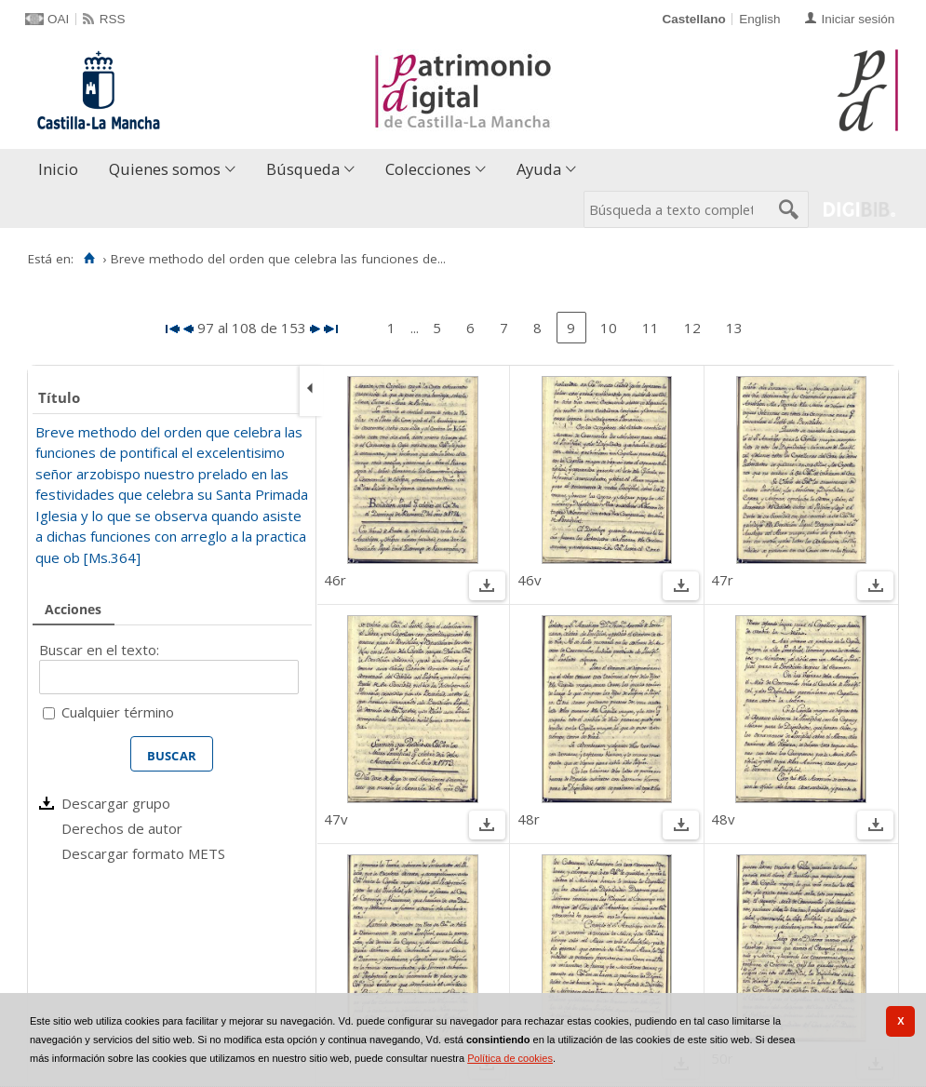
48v (723, 819)
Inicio (58, 169)
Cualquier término (117, 712)
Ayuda (539, 169)
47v (336, 819)
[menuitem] (62, 170)
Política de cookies (510, 1058)
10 (608, 327)
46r (335, 579)
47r (722, 579)
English (759, 19)
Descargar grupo (115, 803)
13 (734, 327)
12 (692, 327)
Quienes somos (165, 169)
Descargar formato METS (143, 853)
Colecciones (428, 169)
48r (528, 819)
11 (650, 327)
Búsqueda (303, 169)
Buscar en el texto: (99, 649)
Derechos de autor (121, 828)
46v (529, 579)
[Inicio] (89, 258)
